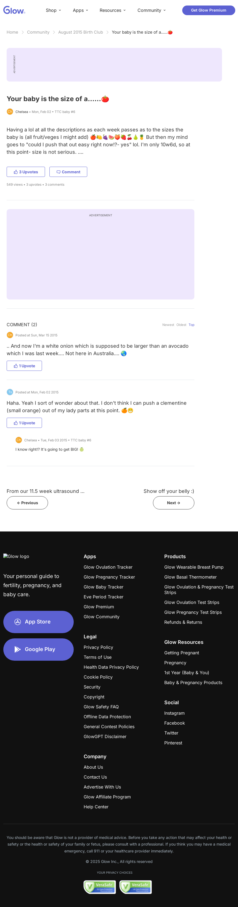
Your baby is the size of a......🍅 (142, 32)
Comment (68, 171)
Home (12, 32)
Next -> (173, 502)
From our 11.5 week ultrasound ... (45, 491)
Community (38, 32)
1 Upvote (24, 365)
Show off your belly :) (169, 491)
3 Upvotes (26, 171)
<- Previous (27, 502)
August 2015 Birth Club (80, 32)
